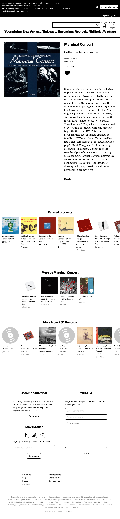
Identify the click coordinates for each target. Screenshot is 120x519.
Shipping (26, 474)
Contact (26, 484)
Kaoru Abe (25, 346)
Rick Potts (62, 346)
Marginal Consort (78, 44)
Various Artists (8, 236)
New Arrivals (32, 31)
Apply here (34, 416)
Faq (24, 478)
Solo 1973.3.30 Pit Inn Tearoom (29, 350)
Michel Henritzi (45, 346)
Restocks (81, 31)
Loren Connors (100, 236)
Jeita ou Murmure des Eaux (46, 240)
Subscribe (34, 456)
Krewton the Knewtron (63, 350)
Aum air (98, 354)
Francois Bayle (45, 236)
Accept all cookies (109, 7)
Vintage (110, 31)
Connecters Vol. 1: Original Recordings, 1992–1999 (66, 241)
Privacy (25, 481)
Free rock (80, 351)
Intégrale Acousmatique (82, 240)
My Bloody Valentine (28, 236)
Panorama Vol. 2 (8, 239)
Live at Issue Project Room (103, 242)
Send (86, 453)
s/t (80, 299)
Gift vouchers (55, 481)
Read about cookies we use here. (15, 11)
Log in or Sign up (109, 15)
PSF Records (74, 58)
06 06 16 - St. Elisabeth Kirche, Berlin (29, 301)
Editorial (96, 31)
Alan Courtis (100, 346)
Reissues (49, 31)
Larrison (61, 236)
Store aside (54, 478)
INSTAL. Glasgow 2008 (66, 300)
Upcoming (65, 31)
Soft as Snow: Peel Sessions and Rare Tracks (28, 241)
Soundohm (13, 31)
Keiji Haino (6, 346)
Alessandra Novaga (102, 239)
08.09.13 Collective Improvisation (48, 300)
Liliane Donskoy (82, 236)
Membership (55, 474)
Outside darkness (46, 351)
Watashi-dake (7, 349)
